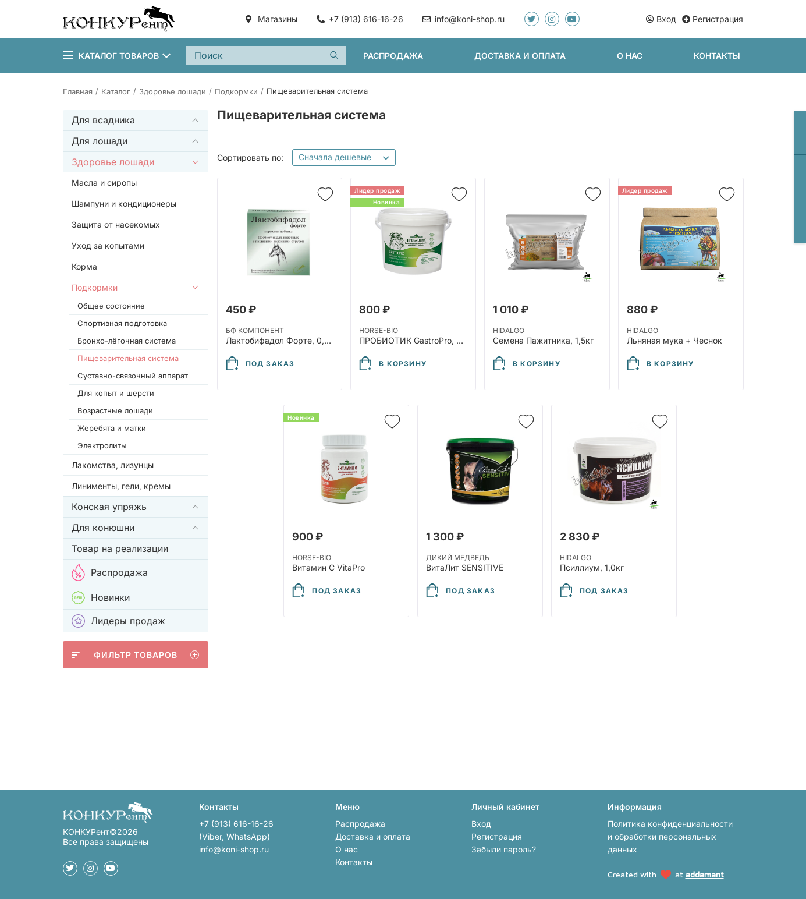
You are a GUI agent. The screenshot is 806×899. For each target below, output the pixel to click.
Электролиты (102, 445)
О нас (629, 56)
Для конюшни (103, 527)
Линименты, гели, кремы (121, 486)
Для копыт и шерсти (115, 393)
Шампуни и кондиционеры (124, 203)
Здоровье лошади (113, 162)
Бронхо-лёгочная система (126, 340)
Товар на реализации (120, 548)
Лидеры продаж (118, 621)
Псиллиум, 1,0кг (592, 567)
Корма (84, 266)
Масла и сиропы (104, 182)
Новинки (101, 597)
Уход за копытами (108, 245)
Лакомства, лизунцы (113, 465)
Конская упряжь (109, 506)
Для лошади (99, 141)
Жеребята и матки (111, 428)
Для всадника (103, 120)
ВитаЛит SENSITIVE (464, 567)
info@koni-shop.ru (234, 849)
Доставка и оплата (520, 56)
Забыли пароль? (503, 849)
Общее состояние (111, 305)
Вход (481, 824)
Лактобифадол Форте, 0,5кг (281, 340)
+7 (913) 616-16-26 (366, 19)
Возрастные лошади (115, 410)
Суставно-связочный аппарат (132, 375)
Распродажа (393, 56)
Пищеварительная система (128, 358)
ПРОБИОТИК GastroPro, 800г (417, 340)
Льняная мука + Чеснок (674, 340)
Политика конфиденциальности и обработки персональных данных (670, 836)
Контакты (717, 56)
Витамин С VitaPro (328, 567)
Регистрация (496, 836)
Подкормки (95, 287)
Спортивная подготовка (122, 323)
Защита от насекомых (116, 224)
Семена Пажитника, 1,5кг (543, 340)
